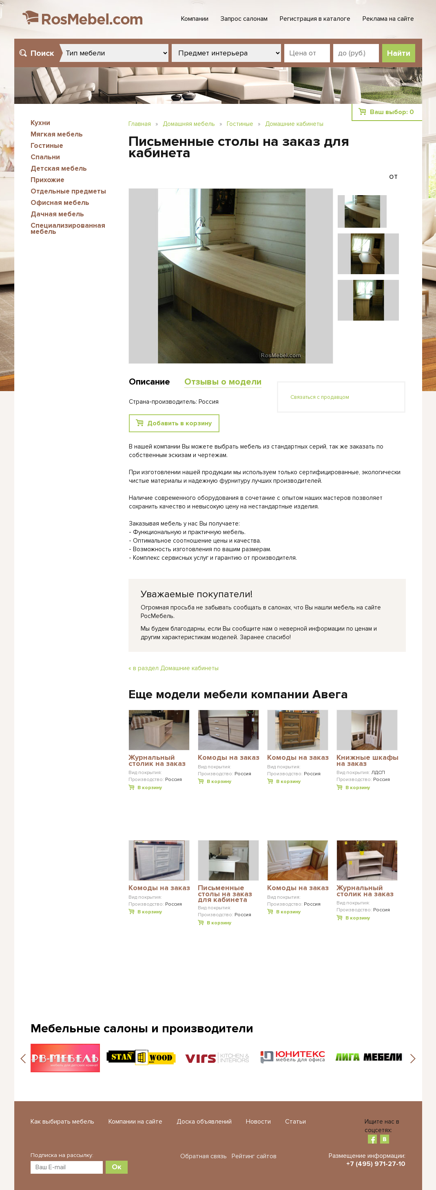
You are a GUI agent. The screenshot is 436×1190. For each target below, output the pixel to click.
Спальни (45, 157)
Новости (258, 1121)
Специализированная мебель (68, 228)
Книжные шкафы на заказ (367, 760)
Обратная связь (203, 1156)
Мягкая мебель (57, 134)
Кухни (40, 123)
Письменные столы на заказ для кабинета (225, 893)
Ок (117, 1166)
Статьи (295, 1121)
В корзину (149, 788)
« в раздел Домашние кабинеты (173, 668)
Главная (139, 124)
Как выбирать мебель (62, 1121)
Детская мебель (59, 168)
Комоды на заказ (228, 757)
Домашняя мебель (189, 124)
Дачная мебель (57, 214)
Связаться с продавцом (319, 397)
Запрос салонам (244, 19)
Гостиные (47, 145)
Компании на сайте (135, 1121)
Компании (194, 19)
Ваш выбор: (392, 112)
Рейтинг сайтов (254, 1156)
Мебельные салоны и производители (142, 1028)
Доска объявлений (204, 1121)
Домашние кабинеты (294, 124)
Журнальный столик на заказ (157, 760)
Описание (149, 381)
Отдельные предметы (68, 191)
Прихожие (47, 180)
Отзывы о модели (222, 381)
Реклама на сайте (388, 19)
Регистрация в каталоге (315, 19)
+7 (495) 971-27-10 (375, 1164)
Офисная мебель (60, 202)
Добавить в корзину (179, 423)
